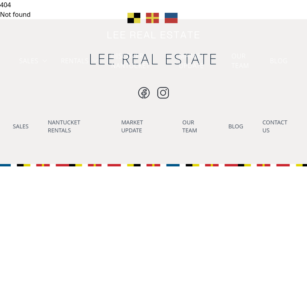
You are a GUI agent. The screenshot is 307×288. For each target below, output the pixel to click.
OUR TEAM (240, 61)
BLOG (279, 60)
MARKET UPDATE (192, 61)
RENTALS (79, 60)
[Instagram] (144, 92)
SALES (33, 60)
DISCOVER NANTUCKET (130, 61)
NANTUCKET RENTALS (64, 126)
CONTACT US (274, 126)
